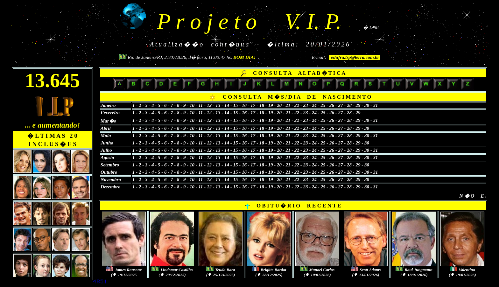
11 (200, 105)
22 (297, 105)
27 (340, 105)
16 (245, 105)
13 (219, 105)
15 (235, 105)
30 (366, 105)
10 (193, 105)
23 (305, 105)
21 (288, 105)
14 (226, 105)
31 (375, 105)
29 (358, 105)
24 (314, 105)
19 (271, 105)
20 (279, 105)
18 (261, 105)
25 (324, 105)
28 (350, 105)
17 (253, 105)
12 (209, 105)
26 (331, 105)
